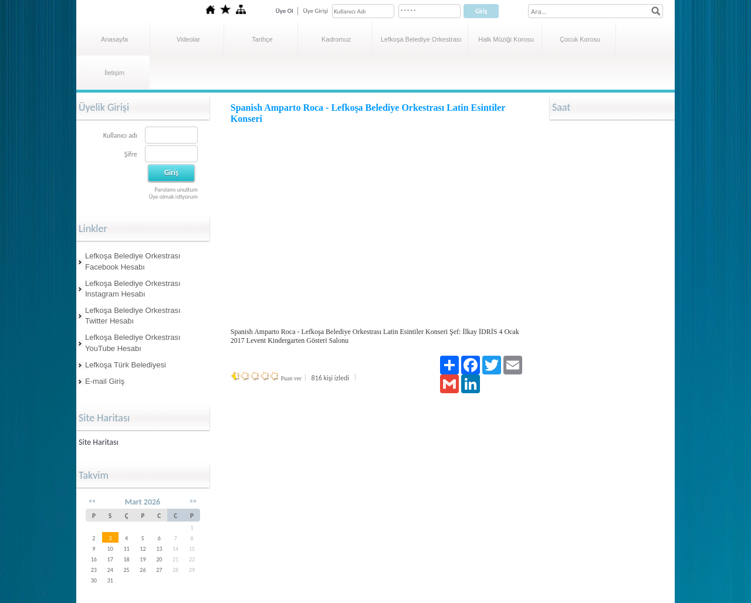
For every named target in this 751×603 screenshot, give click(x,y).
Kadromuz (336, 39)
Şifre (130, 154)
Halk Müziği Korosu (506, 39)
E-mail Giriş (104, 381)
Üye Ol (284, 11)
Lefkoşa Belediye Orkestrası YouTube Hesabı (133, 342)
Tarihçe (262, 39)
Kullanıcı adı (120, 135)
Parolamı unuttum (176, 189)
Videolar (188, 39)
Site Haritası (99, 442)
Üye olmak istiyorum (173, 196)
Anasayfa (114, 39)
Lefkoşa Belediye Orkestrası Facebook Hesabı (133, 261)
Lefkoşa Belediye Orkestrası (421, 39)
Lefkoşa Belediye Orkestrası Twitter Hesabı (133, 315)
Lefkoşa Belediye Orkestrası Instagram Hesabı (133, 288)
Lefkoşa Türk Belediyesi (125, 364)
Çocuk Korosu (580, 39)
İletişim (114, 72)
